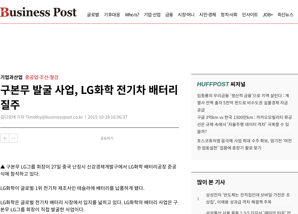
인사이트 (238, 14)
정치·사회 (217, 14)
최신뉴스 (274, 14)
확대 (4, 138)
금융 (158, 14)
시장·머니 (174, 14)
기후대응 (101, 14)
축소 (13, 138)
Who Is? (121, 14)
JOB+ (256, 14)
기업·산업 (140, 14)
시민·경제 (196, 14)
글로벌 (82, 14)
